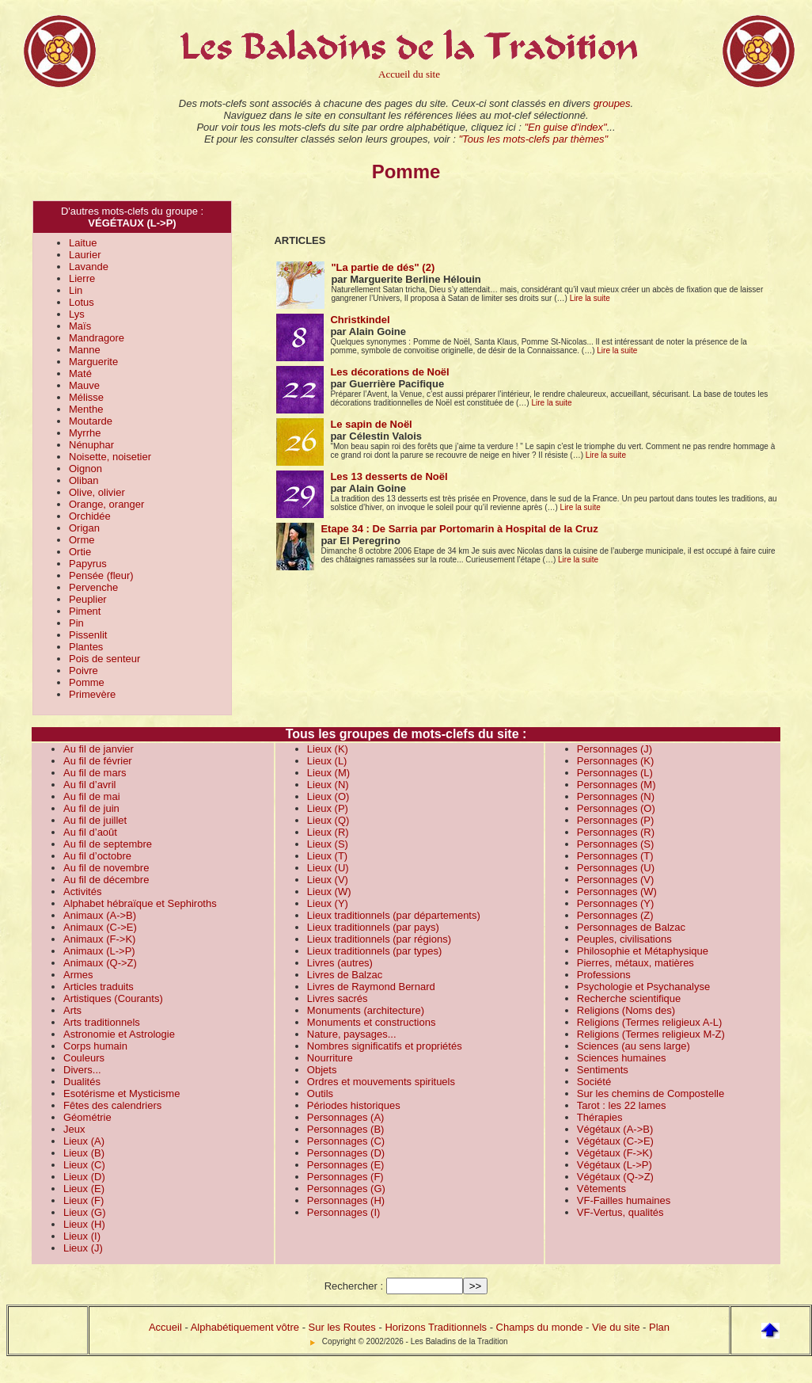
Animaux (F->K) (99, 939)
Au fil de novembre (106, 868)
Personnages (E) (346, 1165)
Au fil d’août (90, 832)
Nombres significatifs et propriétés (384, 1046)
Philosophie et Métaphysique (642, 951)
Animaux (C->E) (100, 927)
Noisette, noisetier (110, 457)
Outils (320, 1093)
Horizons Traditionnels (436, 1327)
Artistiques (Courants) (113, 998)
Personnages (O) (616, 808)
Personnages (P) (616, 820)
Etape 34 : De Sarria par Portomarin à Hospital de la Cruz (459, 529)
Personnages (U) (616, 868)
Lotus (81, 302)
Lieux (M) (328, 773)
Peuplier (88, 599)
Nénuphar (91, 445)
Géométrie (87, 1117)
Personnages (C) (346, 1141)
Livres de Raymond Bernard (371, 986)
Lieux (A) (83, 1141)
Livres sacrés (337, 998)
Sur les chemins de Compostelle (650, 1093)
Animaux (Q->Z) (100, 963)
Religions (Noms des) (626, 1010)
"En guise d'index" (565, 127)
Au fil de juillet (95, 820)
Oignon (85, 468)
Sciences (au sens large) (633, 1046)
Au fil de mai (91, 796)
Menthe (86, 409)
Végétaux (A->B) (615, 1129)
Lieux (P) (327, 808)
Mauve (84, 385)
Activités (82, 891)
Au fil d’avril (89, 785)
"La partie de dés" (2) (382, 267)
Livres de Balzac (344, 975)
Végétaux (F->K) (615, 1153)
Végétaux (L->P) (614, 1165)
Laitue (83, 243)
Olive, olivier (97, 492)
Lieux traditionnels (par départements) (393, 915)
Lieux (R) (328, 832)
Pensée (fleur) (101, 575)
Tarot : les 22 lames (621, 1105)
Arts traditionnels (101, 1022)
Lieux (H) (84, 1224)
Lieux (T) (327, 856)
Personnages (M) (616, 785)
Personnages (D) (346, 1153)
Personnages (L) (615, 773)
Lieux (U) (328, 868)
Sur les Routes (342, 1327)
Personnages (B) (346, 1129)
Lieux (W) (329, 891)
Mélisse (86, 397)
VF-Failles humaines (624, 1200)
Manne (85, 350)
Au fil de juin (91, 808)
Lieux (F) (83, 1200)
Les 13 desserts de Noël (388, 476)
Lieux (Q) (328, 820)
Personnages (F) (345, 1177)
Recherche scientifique (629, 998)
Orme (82, 540)
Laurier (85, 255)
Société (594, 1082)
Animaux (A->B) (99, 915)
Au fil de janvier (98, 749)
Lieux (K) (327, 749)
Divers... (82, 1070)
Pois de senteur (104, 659)
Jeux (74, 1129)
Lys (77, 314)
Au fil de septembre (107, 844)
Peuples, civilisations (624, 939)
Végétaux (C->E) (615, 1141)
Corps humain (95, 1046)
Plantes (86, 647)
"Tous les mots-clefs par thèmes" (533, 139)
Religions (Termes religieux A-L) (650, 1022)
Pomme (86, 682)
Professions (604, 975)
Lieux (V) (327, 880)
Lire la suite (590, 298)
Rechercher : (353, 1286)
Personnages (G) (346, 1188)
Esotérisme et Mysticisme (121, 1093)
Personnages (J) (614, 749)
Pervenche (93, 587)
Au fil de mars (94, 773)
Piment (85, 611)
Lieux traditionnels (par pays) (373, 927)
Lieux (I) (82, 1236)
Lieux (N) (328, 785)
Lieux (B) (83, 1153)
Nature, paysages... (352, 1034)
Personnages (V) (616, 880)
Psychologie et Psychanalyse (643, 986)
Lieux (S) (327, 844)
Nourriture (330, 1058)
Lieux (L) (327, 761)
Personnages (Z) (615, 915)
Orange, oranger (106, 504)
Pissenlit (88, 635)
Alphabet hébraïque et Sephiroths (140, 903)
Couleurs (83, 1058)
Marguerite (93, 362)
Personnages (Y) (616, 903)
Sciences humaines (621, 1058)
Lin (75, 290)
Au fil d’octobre (97, 856)
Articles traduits (98, 986)
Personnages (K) (616, 761)
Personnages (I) (344, 1212)
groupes (612, 103)
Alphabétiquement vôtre (245, 1327)
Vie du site (615, 1327)
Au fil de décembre (106, 880)
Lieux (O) (328, 796)
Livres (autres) (340, 963)
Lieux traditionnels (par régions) (379, 939)
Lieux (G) (84, 1212)
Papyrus (88, 564)
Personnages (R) (616, 832)
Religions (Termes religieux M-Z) (651, 1034)
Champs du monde (539, 1327)
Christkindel (359, 320)
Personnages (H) (346, 1200)
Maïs (80, 326)
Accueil (165, 1327)
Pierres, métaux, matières (635, 963)
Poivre (83, 670)
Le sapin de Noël (371, 424)
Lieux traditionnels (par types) (374, 951)
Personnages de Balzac (631, 927)
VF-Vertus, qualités (620, 1212)
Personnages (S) (616, 844)
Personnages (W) (617, 891)
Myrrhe (85, 433)
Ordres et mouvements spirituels (381, 1082)
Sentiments (602, 1070)
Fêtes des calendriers (112, 1105)
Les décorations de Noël (389, 372)
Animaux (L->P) (99, 951)
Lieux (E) (83, 1188)
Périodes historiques (353, 1105)
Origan (84, 528)
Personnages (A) (346, 1117)
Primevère (92, 694)
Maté (80, 373)
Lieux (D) (84, 1177)
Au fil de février (97, 761)
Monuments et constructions (371, 1022)
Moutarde (90, 421)
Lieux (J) (83, 1248)
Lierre (82, 278)
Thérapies (600, 1117)
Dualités (82, 1082)
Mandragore (96, 338)
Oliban (84, 480)
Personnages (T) (615, 856)
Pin (76, 623)
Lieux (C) (84, 1165)
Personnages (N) (616, 796)
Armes (78, 975)
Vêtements (601, 1188)
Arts (72, 1010)
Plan (659, 1327)
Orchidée (90, 516)
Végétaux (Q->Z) (615, 1177)
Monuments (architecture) (365, 1010)
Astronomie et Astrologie (119, 1034)
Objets (322, 1070)
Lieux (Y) (327, 903)
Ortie (80, 552)
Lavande (88, 266)
